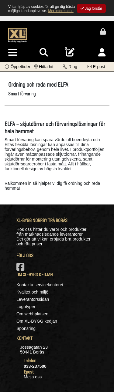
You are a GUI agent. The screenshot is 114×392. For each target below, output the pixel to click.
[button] (17, 66)
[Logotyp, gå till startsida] (17, 34)
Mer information (60, 11)
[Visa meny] (12, 52)
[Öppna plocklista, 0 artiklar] (70, 52)
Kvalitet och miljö (32, 292)
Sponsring (26, 328)
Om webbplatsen (32, 313)
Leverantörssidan (32, 299)
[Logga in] (102, 52)
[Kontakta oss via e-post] (96, 66)
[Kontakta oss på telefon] (70, 66)
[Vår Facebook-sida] (21, 268)
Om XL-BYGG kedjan (36, 321)
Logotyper (25, 306)
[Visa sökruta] (44, 52)
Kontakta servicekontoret (39, 284)
